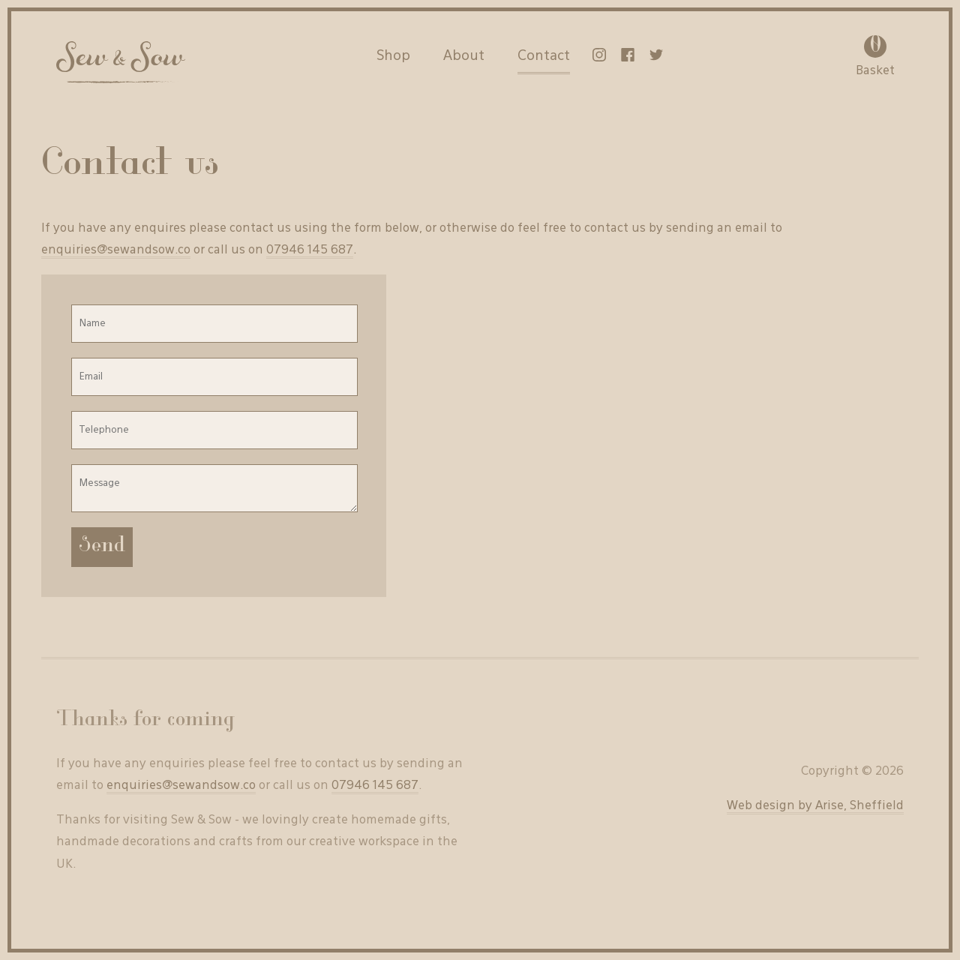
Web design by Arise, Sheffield (815, 806)
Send (102, 547)
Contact (544, 56)
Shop (393, 56)
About (463, 56)
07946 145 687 (309, 250)
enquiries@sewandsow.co (115, 250)
